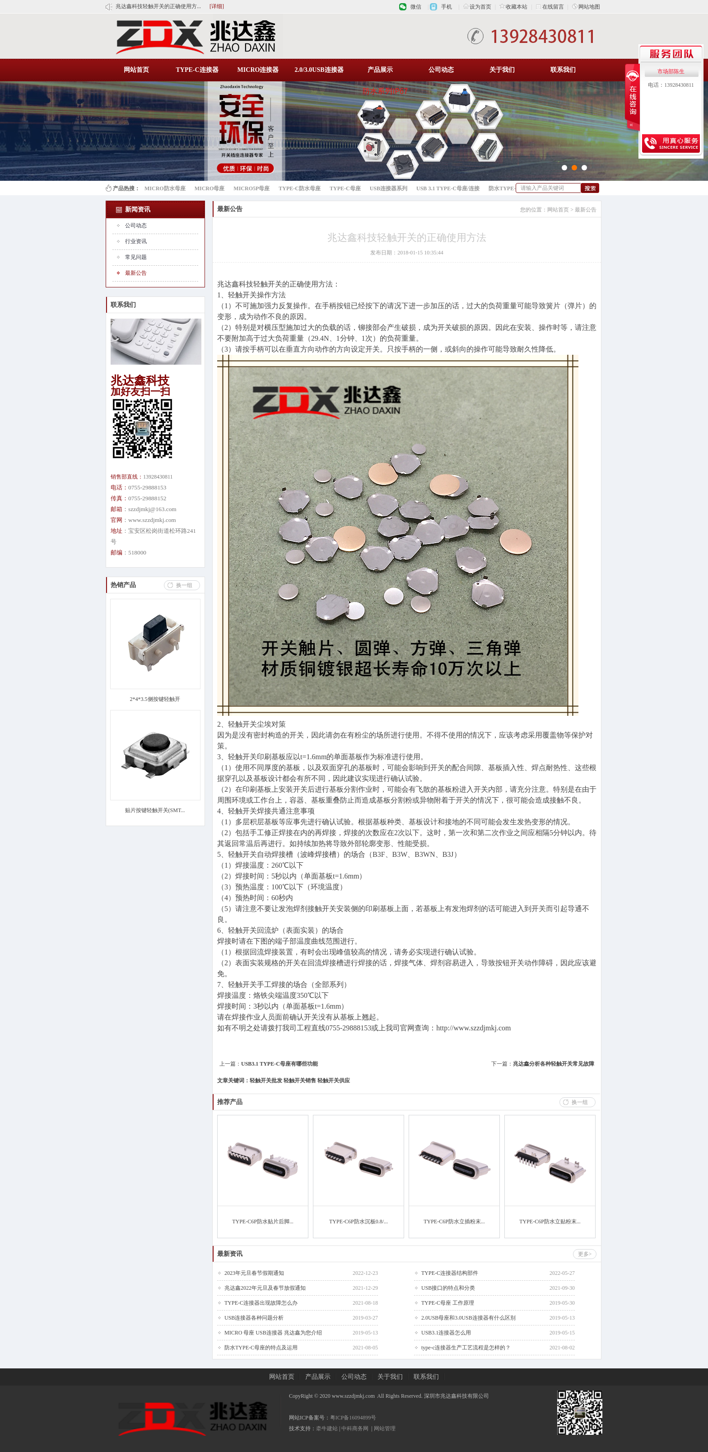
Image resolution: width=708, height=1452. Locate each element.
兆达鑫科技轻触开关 (249, 284)
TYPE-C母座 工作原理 (447, 1303)
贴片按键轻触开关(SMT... (155, 810)
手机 (446, 7)
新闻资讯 (137, 209)
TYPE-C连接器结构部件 (449, 1273)
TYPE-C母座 (345, 188)
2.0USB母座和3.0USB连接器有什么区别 (468, 1318)
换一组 (184, 585)
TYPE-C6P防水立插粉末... (454, 1221)
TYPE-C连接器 (197, 69)
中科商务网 (354, 1428)
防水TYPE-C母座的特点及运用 (261, 1347)
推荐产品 (229, 1102)
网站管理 (385, 1428)
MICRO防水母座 (165, 188)
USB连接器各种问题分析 (254, 1318)
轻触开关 (242, 724)
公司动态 (441, 69)
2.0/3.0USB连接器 (318, 69)
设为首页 (477, 7)
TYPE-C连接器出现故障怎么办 (261, 1303)
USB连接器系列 (388, 188)
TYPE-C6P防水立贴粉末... (550, 1221)
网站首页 (136, 69)
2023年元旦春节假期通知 (254, 1273)
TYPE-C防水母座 (300, 188)
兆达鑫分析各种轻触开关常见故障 (553, 1064)
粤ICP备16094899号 (353, 1417)
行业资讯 (136, 241)
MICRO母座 (210, 188)
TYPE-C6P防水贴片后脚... (262, 1221)
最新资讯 (229, 1253)
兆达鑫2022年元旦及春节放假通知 (265, 1288)
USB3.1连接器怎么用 (446, 1333)
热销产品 (123, 585)
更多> (585, 1254)
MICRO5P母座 (251, 188)
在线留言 (550, 7)
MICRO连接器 (258, 69)
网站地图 (586, 7)
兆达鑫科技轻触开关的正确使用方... (158, 6)
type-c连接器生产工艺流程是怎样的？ (466, 1347)
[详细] (217, 6)
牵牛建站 (327, 1428)
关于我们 (502, 69)
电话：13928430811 (671, 85)
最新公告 (136, 273)
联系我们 (563, 69)
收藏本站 (513, 7)
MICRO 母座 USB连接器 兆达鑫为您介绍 (273, 1333)
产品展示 (380, 69)
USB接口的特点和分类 (448, 1288)
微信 (415, 7)
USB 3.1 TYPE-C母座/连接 (448, 188)
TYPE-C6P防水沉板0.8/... (358, 1221)
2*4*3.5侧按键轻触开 (155, 699)
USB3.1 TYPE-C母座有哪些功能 (279, 1064)
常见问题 (136, 257)
